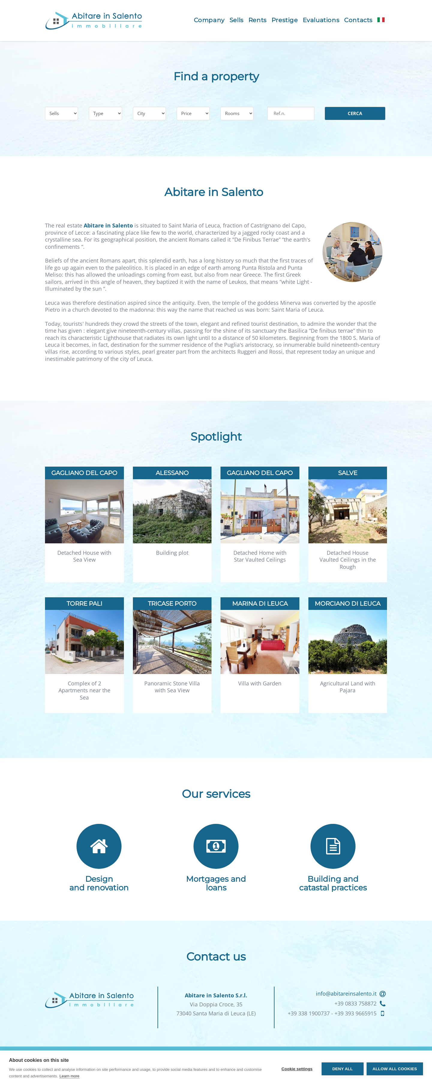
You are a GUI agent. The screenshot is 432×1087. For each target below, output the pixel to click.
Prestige (285, 20)
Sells (237, 20)
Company (209, 20)
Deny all (342, 1069)
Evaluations (321, 20)
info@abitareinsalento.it (346, 993)
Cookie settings (297, 1069)
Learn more (69, 1076)
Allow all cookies (395, 1069)
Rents (257, 20)
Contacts (358, 20)
